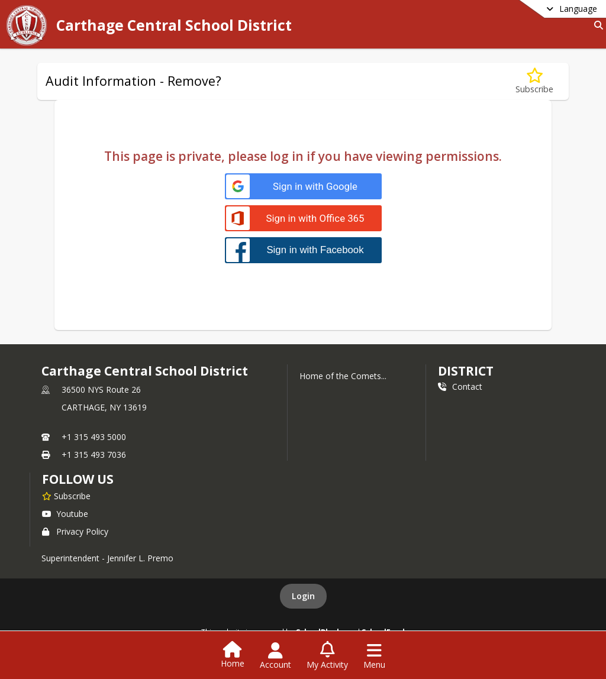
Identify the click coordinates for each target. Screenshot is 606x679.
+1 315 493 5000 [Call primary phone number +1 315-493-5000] (94, 436)
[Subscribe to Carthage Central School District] (66, 495)
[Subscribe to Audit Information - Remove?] (534, 81)
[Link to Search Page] (596, 25)
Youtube (65, 513)
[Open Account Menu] (275, 656)
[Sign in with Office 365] (303, 218)
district (466, 371)
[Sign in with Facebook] (303, 250)
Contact (460, 386)
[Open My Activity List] (327, 656)
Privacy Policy (75, 531)
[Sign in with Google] (303, 186)
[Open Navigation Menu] (374, 656)
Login (303, 596)
